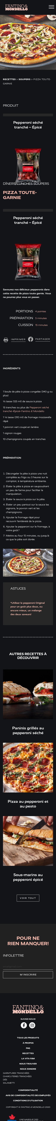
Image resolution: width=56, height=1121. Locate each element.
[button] (38, 339)
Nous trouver (28, 1064)
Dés (5, 1080)
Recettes (9, 79)
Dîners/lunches (18, 183)
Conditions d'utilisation (28, 1100)
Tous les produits (28, 1038)
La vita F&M (28, 1058)
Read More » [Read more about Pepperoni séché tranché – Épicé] (28, 115)
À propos (28, 1043)
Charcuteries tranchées (17, 1076)
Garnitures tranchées (16, 1073)
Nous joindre (28, 1069)
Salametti (9, 1083)
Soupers (24, 79)
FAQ (28, 1048)
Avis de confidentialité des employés (28, 1095)
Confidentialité (28, 1090)
